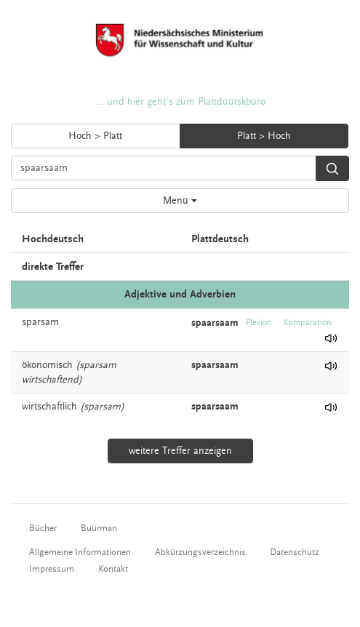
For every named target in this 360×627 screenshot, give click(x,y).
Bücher (43, 528)
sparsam (40, 322)
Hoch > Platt (95, 136)
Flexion (259, 322)
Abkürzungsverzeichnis (200, 552)
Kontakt (113, 569)
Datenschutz (294, 552)
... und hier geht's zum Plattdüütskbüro (180, 102)
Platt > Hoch (264, 136)
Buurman (99, 528)
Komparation (308, 322)
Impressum (51, 569)
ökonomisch (47, 365)
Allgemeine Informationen (80, 552)
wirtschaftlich (49, 406)
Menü (180, 201)
